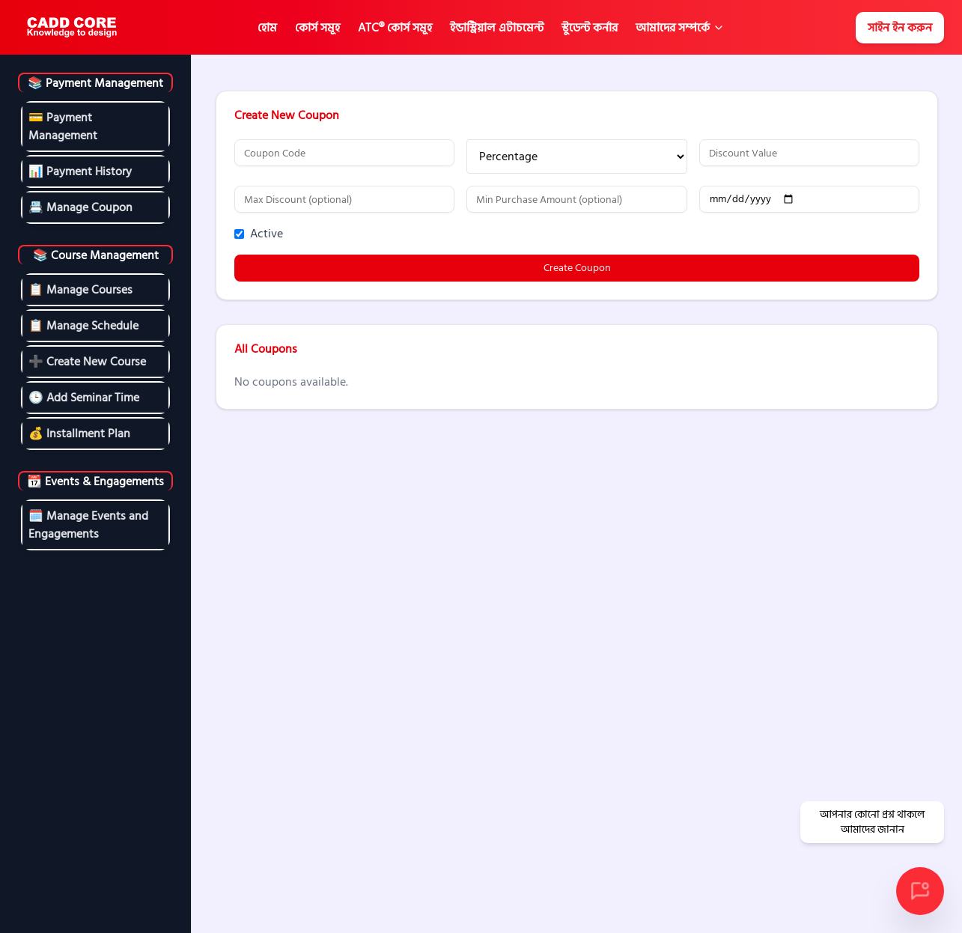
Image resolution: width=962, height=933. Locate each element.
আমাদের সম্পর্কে (673, 28)
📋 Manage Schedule (83, 325)
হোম (267, 27)
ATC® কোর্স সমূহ (395, 27)
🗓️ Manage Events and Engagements (88, 525)
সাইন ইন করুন (900, 27)
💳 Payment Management (62, 126)
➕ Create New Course (87, 361)
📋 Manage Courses (80, 290)
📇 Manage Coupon (80, 207)
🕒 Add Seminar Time (83, 397)
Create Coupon (577, 267)
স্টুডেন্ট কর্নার (589, 27)
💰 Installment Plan (79, 433)
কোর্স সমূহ (317, 27)
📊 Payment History (80, 171)
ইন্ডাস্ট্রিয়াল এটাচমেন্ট (497, 27)
